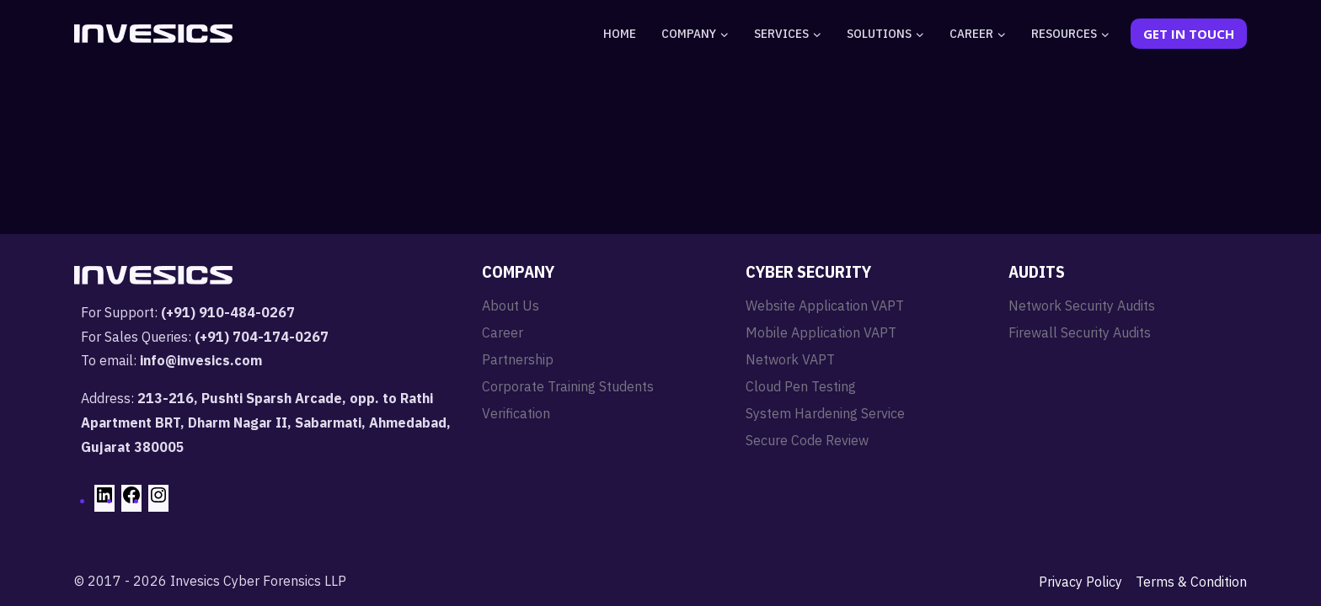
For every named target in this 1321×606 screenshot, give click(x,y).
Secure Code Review (807, 440)
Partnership (518, 359)
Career (502, 332)
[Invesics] (153, 33)
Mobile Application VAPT (821, 332)
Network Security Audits (1081, 305)
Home (619, 33)
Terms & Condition (1191, 581)
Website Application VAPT (825, 305)
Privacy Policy (1080, 581)
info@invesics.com (201, 360)
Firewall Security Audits (1079, 332)
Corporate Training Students (568, 386)
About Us (510, 305)
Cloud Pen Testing (801, 386)
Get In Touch (1188, 33)
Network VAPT (790, 359)
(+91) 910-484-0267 (228, 312)
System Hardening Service (825, 413)
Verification (516, 413)
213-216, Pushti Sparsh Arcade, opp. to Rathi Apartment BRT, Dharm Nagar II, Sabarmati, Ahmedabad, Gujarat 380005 (266, 422)
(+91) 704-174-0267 (262, 336)
